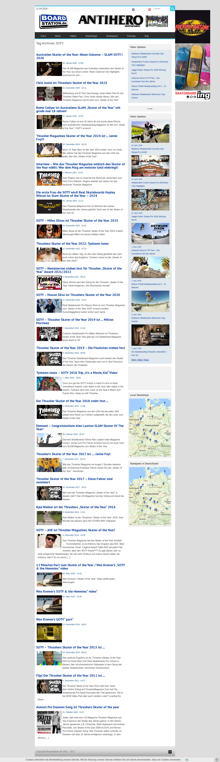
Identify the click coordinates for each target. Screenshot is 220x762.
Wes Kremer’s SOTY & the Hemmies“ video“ (66, 591)
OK (186, 759)
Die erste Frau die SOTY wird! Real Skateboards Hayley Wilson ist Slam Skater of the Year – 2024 (75, 194)
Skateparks (112, 35)
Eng (146, 35)
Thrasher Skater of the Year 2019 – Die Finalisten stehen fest (80, 348)
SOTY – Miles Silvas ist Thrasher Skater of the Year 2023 (77, 220)
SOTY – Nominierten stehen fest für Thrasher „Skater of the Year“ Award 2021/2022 (79, 270)
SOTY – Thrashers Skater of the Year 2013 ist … (70, 647)
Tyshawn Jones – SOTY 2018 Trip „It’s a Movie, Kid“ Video (76, 372)
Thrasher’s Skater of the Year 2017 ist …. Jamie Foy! (73, 454)
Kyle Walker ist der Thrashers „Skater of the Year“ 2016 (76, 507)
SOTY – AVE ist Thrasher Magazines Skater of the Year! (75, 530)
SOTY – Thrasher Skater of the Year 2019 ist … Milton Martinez (74, 321)
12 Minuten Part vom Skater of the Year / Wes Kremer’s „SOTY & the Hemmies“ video (80, 567)
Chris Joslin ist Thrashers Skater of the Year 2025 (71, 83)
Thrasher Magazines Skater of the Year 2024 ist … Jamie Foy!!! (76, 137)
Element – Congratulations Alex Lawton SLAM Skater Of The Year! (80, 427)
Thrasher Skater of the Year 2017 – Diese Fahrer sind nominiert (74, 480)
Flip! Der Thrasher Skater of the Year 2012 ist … (70, 675)
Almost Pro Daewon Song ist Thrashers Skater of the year (77, 707)
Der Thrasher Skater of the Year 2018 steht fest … (72, 401)
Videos (73, 35)
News (58, 35)
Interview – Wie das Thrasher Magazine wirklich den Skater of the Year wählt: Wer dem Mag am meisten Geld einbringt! (80, 166)
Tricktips (131, 35)
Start (43, 35)
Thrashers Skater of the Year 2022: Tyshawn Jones (72, 243)
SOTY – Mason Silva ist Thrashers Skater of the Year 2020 (78, 295)
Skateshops (91, 35)
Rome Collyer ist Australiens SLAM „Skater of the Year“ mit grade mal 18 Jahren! (78, 109)
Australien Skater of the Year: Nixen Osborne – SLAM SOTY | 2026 (79, 56)
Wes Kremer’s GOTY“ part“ (55, 619)
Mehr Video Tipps (140, 360)
